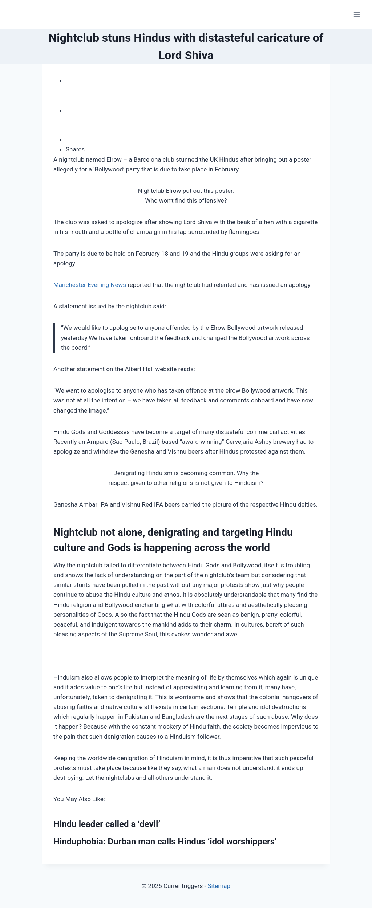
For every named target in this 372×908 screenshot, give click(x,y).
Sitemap (218, 885)
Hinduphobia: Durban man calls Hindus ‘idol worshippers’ (165, 841)
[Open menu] (356, 14)
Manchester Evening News (90, 284)
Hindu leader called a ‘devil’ (106, 824)
